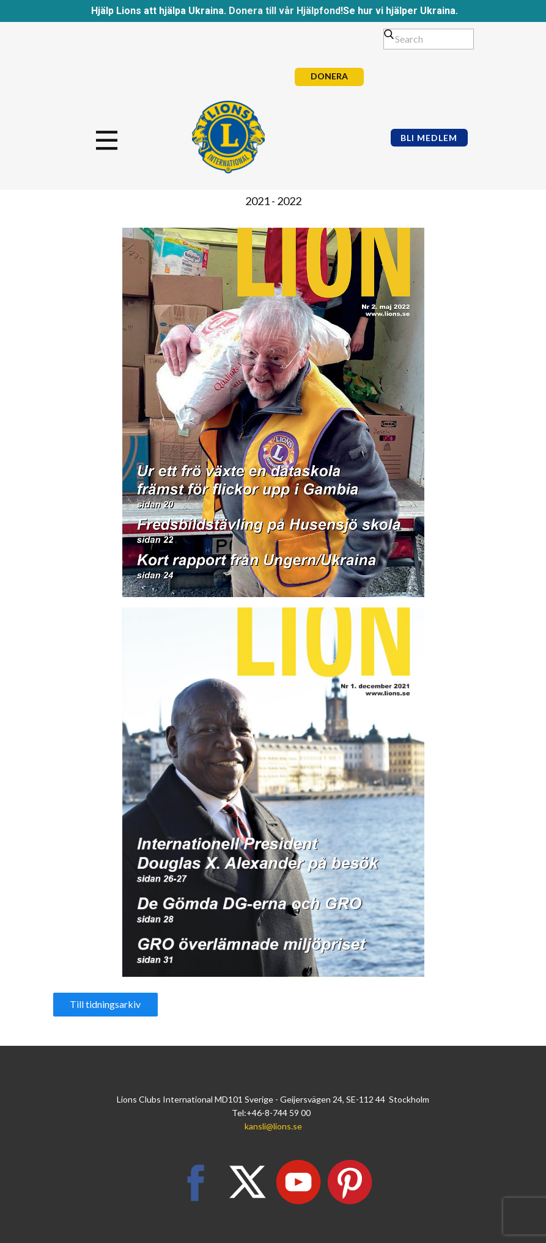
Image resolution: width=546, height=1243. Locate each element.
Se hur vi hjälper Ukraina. (400, 10)
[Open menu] (121, 140)
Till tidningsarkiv (105, 1004)
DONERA (329, 76)
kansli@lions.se (273, 1126)
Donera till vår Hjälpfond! (286, 10)
